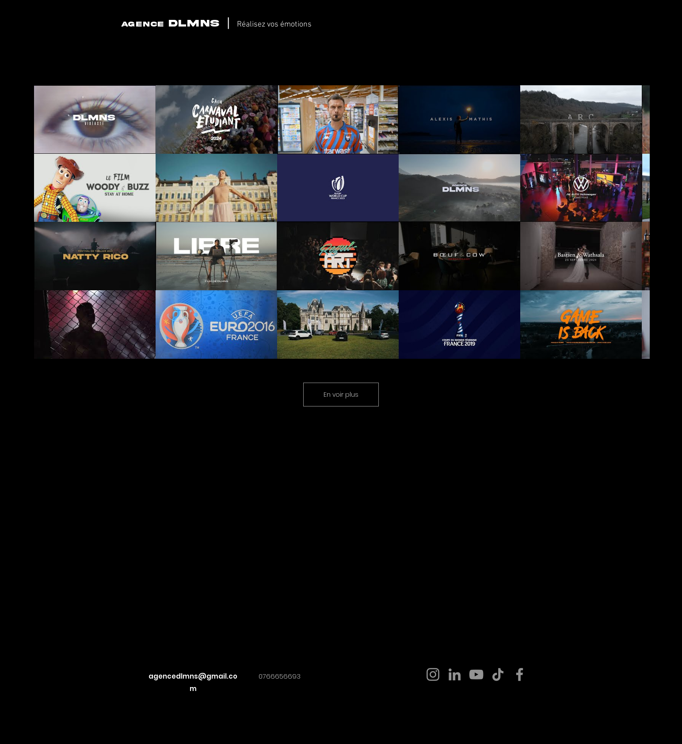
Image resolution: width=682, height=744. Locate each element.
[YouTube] (476, 674)
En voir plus (341, 394)
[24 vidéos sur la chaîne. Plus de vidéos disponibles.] (341, 222)
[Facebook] (519, 674)
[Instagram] (433, 674)
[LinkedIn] (454, 674)
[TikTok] (498, 674)
